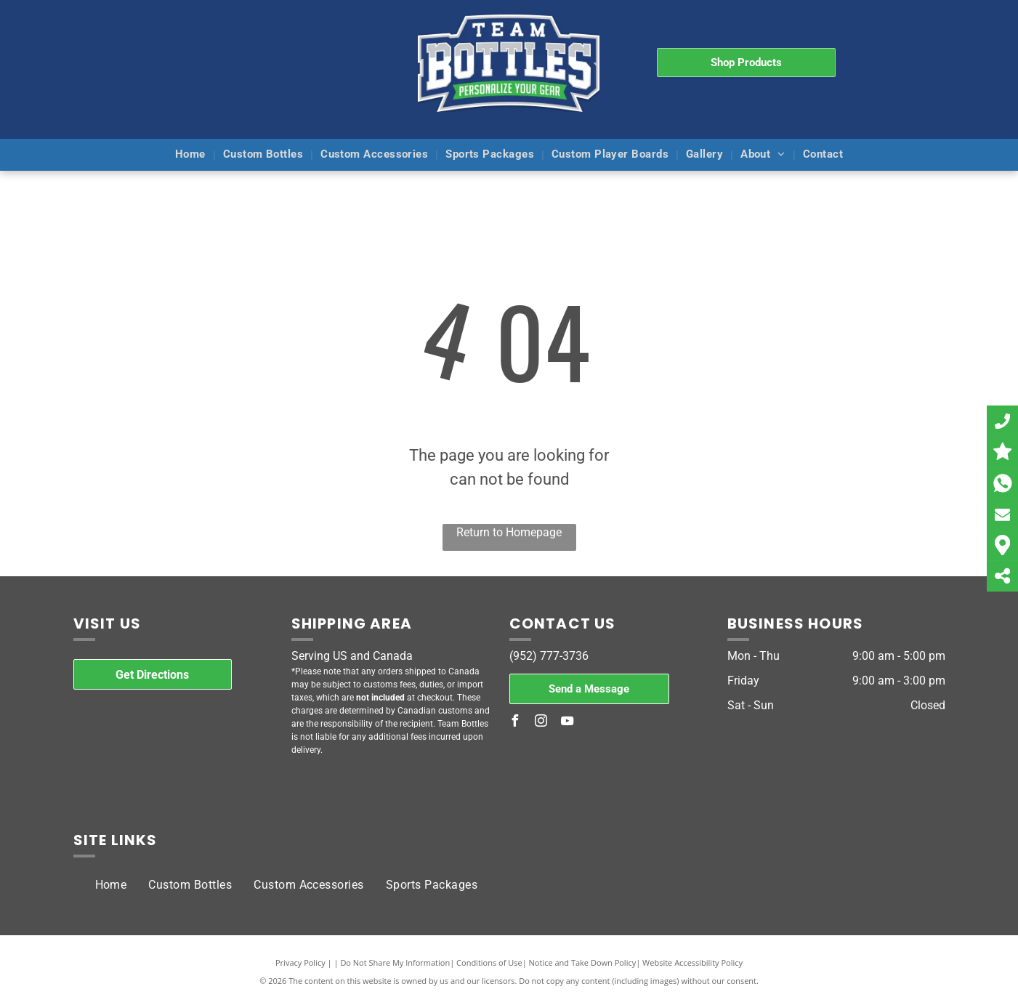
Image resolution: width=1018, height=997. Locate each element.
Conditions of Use (489, 962)
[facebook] (515, 722)
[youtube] (567, 722)
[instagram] (541, 722)
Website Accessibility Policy (692, 962)
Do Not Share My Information (395, 962)
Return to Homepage (509, 532)
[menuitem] (192, 155)
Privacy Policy (300, 962)
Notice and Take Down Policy (583, 962)
